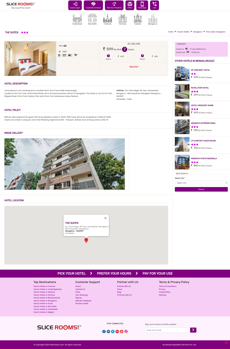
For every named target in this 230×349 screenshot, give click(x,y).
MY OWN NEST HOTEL (200, 70)
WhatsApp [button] (142, 5)
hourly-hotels (183, 32)
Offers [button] (129, 5)
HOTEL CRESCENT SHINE (202, 105)
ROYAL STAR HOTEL (200, 88)
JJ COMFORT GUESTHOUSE (203, 141)
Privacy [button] (162, 289)
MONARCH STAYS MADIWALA (204, 158)
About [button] (78, 286)
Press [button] (119, 289)
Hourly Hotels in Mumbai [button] (44, 295)
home (170, 32)
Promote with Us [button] (124, 295)
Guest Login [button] (75, 5)
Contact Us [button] (80, 289)
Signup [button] (78, 298)
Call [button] (154, 5)
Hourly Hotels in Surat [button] (43, 303)
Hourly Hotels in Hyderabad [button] (46, 309)
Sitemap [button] (162, 295)
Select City (180, 178)
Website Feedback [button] (83, 301)
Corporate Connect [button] (93, 5)
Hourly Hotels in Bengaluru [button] (45, 301)
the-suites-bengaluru (215, 32)
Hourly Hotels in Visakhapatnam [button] (48, 289)
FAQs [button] (77, 292)
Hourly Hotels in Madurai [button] (44, 292)
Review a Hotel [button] (81, 303)
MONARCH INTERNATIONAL (203, 123)
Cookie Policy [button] (164, 292)
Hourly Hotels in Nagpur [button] (44, 312)
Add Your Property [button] (114, 5)
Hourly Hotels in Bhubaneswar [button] (47, 298)
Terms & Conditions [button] (167, 286)
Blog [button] (119, 292)
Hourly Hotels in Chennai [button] (44, 286)
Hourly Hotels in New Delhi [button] (45, 306)
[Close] (105, 218)
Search (201, 189)
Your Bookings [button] (81, 295)
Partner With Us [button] (124, 286)
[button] (86, 240)
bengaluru (197, 32)
